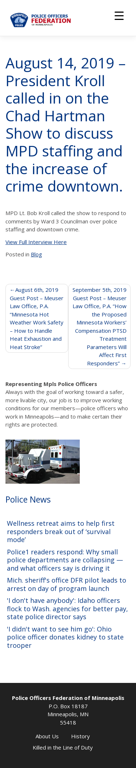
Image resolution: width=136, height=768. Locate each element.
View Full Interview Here (36, 241)
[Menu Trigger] (119, 15)
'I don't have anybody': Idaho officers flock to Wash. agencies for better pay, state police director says (67, 608)
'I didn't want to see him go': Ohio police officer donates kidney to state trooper (65, 637)
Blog (36, 254)
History (80, 736)
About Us (47, 736)
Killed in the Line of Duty (63, 747)
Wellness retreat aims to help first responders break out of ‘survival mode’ (61, 531)
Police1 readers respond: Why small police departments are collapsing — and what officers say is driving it (65, 560)
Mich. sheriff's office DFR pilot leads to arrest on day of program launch (66, 584)
